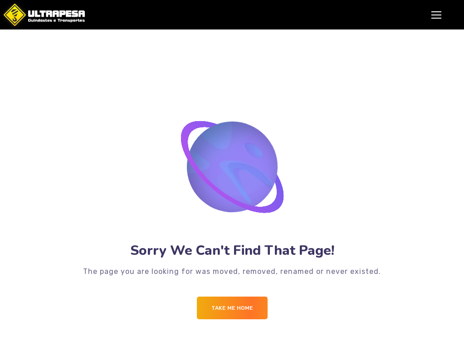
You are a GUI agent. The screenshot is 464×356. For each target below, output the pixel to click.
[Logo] (42, 14)
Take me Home (232, 308)
